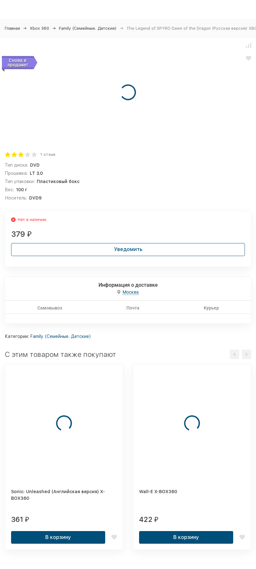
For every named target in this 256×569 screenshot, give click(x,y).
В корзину (58, 537)
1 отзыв (47, 154)
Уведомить (128, 249)
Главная (12, 28)
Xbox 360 (39, 28)
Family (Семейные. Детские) (88, 28)
